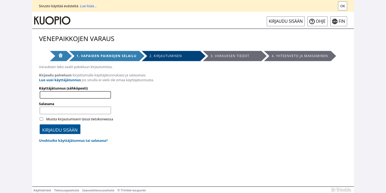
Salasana (46, 103)
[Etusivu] (58, 56)
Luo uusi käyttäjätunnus (60, 79)
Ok (342, 5)
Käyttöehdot (42, 190)
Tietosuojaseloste (66, 190)
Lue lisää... (88, 5)
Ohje (320, 21)
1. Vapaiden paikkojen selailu (107, 56)
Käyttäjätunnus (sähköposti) (63, 88)
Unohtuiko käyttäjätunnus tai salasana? (73, 140)
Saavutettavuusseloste (98, 190)
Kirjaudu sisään (286, 21)
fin (342, 21)
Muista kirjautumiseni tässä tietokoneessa (79, 119)
